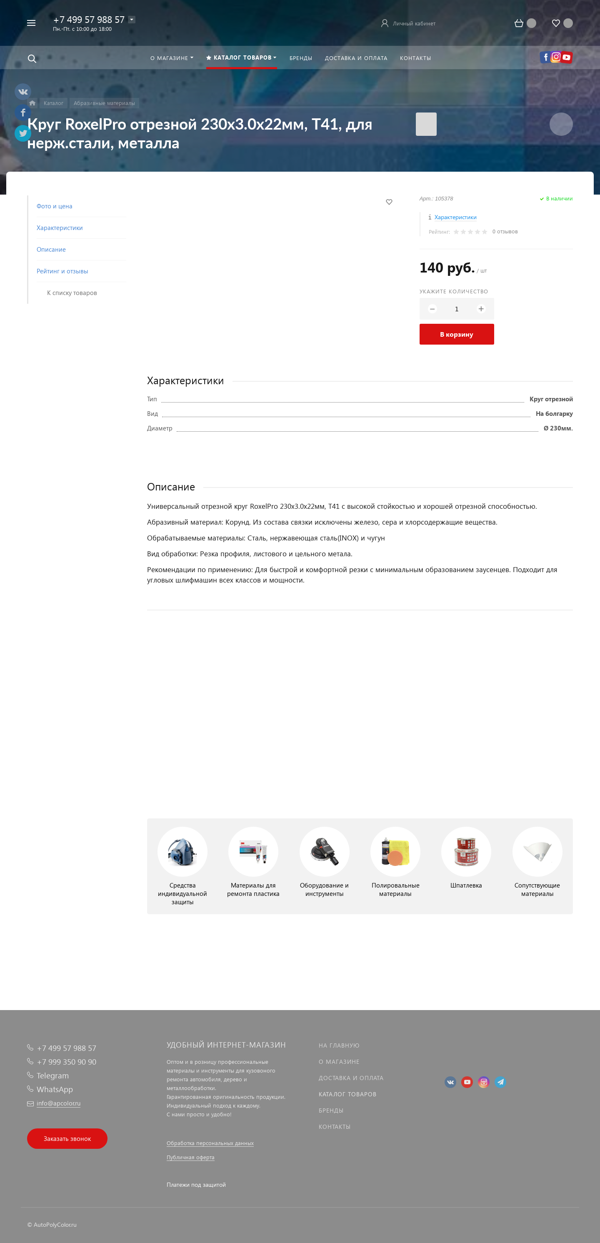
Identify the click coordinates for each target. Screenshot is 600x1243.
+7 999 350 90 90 (66, 1061)
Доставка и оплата (351, 1078)
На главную (339, 1045)
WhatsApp (55, 1089)
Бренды (331, 1110)
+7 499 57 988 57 (89, 19)
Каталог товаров (348, 1094)
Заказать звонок (67, 1138)
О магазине (339, 1061)
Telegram (53, 1075)
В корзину (456, 334)
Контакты (335, 1126)
